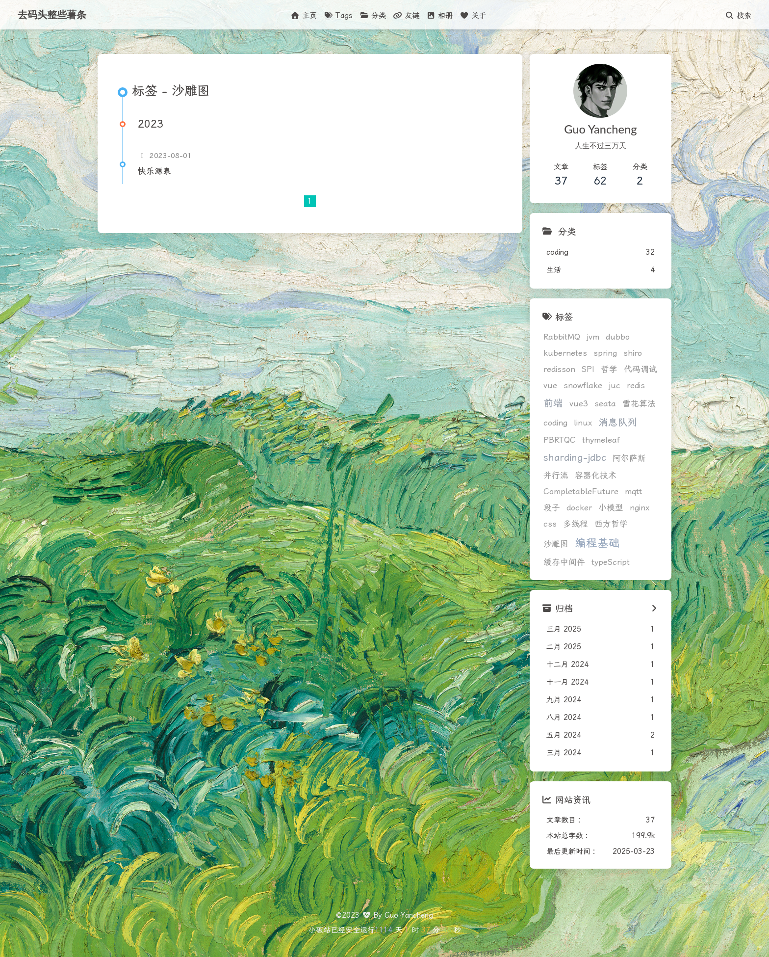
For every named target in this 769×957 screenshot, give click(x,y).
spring (605, 353)
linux (583, 422)
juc (614, 385)
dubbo (618, 337)
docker (579, 507)
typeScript (610, 562)
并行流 (555, 475)
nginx (639, 507)
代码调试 (640, 369)
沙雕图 (555, 544)
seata (605, 403)
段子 (551, 507)
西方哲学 (611, 524)
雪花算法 (639, 403)
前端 (553, 403)
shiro (632, 353)
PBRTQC (559, 440)
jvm (593, 337)
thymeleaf (601, 440)
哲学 (609, 369)
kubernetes (565, 353)
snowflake (583, 385)
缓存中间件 (564, 562)
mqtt (633, 491)
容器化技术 (595, 475)
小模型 (610, 507)
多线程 (575, 524)
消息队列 (618, 422)
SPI (588, 369)
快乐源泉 (154, 171)
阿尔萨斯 (629, 458)
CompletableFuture (580, 491)
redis (636, 385)
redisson (559, 369)
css (550, 524)
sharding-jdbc (574, 457)
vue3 (578, 403)
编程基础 (597, 543)
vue (550, 385)
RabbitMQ (561, 337)
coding (555, 422)
